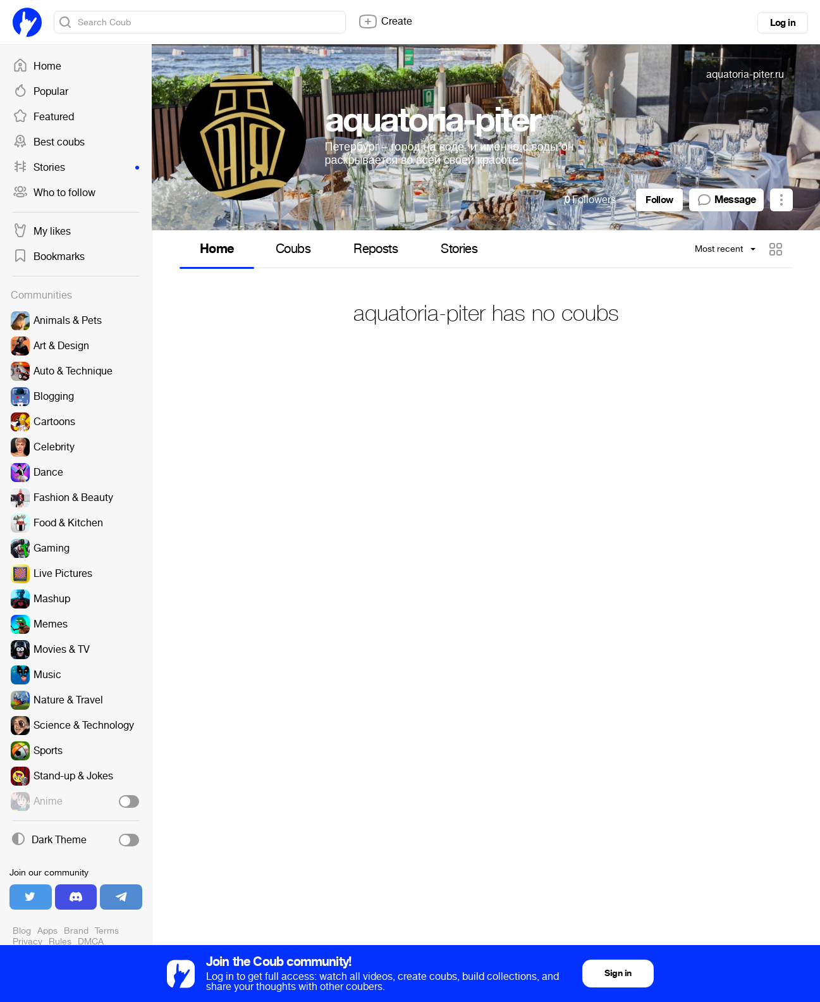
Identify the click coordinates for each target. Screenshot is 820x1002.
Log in (782, 22)
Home (37, 66)
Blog (22, 931)
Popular (40, 92)
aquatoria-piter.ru (745, 74)
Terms (107, 931)
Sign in (617, 973)
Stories (76, 167)
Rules (60, 942)
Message (726, 199)
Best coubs (49, 142)
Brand (76, 931)
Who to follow (54, 193)
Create (385, 21)
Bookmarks (49, 257)
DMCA (91, 942)
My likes (42, 231)
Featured (43, 117)
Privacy (27, 942)
